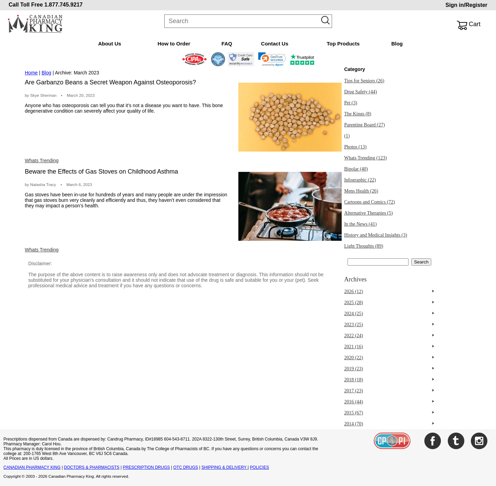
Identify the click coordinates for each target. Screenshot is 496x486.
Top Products (343, 43)
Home (31, 72)
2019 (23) (353, 368)
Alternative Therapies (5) (368, 213)
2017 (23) (353, 390)
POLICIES (259, 467)
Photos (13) (355, 146)
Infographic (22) (360, 180)
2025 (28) (353, 302)
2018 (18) (353, 379)
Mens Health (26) (361, 191)
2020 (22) (353, 357)
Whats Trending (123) (365, 158)
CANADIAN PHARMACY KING (32, 467)
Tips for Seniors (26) (364, 80)
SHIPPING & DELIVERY (225, 467)
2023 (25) (353, 324)
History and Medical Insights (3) (375, 235)
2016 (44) (353, 401)
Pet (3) (350, 102)
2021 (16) (353, 346)
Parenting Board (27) (364, 124)
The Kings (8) (357, 113)
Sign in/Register (466, 5)
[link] (272, 59)
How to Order (173, 43)
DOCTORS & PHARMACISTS (92, 467)
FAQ (226, 43)
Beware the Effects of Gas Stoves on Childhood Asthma (101, 171)
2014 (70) (353, 423)
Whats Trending (42, 160)
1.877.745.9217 (63, 5)
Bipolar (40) (356, 169)
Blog (397, 43)
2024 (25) (353, 313)
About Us (109, 43)
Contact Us (274, 43)
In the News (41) (360, 224)
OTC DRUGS (185, 467)
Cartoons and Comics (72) (369, 202)
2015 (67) (353, 412)
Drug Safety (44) (360, 91)
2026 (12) (353, 291)
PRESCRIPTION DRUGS (146, 467)
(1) (347, 135)
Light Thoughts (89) (363, 246)
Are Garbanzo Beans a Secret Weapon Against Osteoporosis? (110, 82)
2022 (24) (353, 335)
